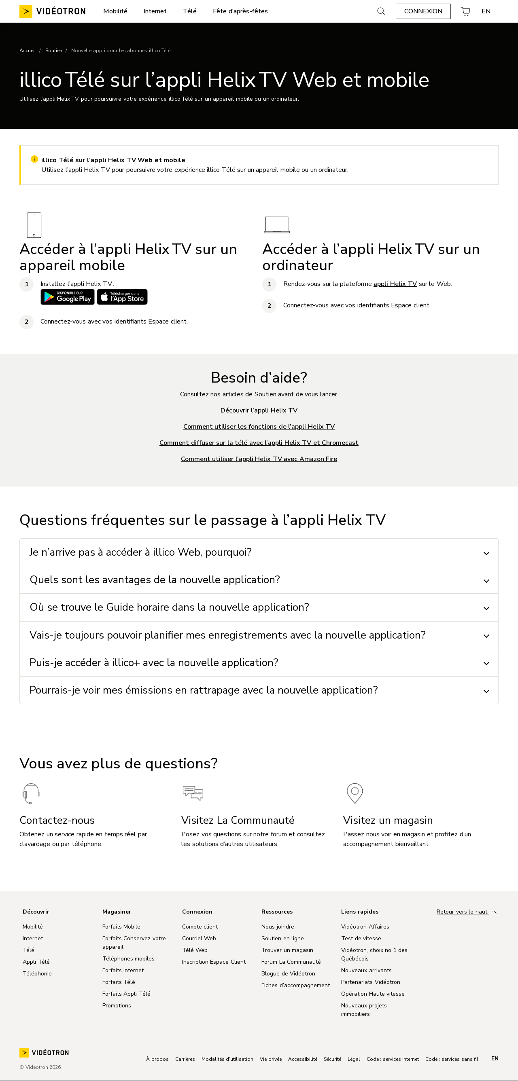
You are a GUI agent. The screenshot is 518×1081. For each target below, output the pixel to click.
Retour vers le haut (468, 912)
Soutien (53, 50)
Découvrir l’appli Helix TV (259, 410)
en (495, 1059)
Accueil (27, 50)
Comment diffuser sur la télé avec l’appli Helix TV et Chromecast (259, 442)
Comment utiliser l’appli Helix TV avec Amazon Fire (259, 459)
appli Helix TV (395, 283)
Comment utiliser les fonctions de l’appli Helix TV (259, 426)
